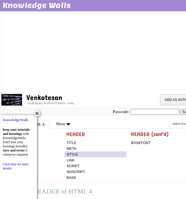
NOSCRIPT (76, 172)
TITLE (71, 143)
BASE (71, 178)
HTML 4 (37, 124)
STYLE (72, 154)
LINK (71, 160)
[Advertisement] (93, 52)
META (71, 148)
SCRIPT (73, 166)
